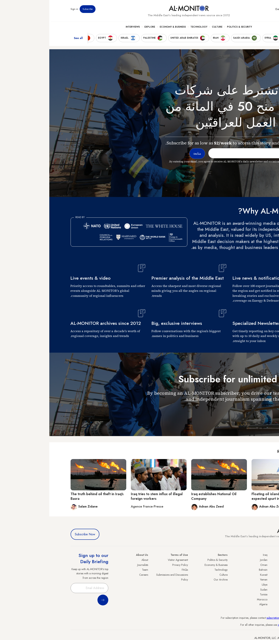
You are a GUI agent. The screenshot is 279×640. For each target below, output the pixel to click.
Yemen (214, 579)
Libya (215, 585)
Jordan (214, 560)
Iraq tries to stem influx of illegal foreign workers (107, 496)
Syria (255, 604)
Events (229, 11)
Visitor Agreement (129, 560)
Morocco (213, 599)
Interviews (83, 29)
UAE (255, 575)
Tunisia (214, 594)
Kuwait (214, 575)
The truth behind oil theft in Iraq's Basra (47, 496)
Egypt (255, 590)
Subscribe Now (36, 534)
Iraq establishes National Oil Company (164, 496)
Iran (256, 570)
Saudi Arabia (250, 565)
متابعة (250, 410)
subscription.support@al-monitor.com (237, 618)
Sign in (25, 11)
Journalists (93, 565)
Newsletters (242, 11)
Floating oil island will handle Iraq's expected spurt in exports (230, 496)
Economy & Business (123, 29)
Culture (168, 29)
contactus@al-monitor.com (243, 625)
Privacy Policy (131, 565)
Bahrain (214, 570)
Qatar (254, 594)
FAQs (135, 570)
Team (96, 570)
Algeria (214, 604)
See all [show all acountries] (29, 40)
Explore (100, 29)
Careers (94, 575)
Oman (214, 565)
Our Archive (171, 579)
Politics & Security (190, 29)
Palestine (253, 585)
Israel (255, 579)
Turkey (254, 560)
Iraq (216, 555)
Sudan (214, 590)
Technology (149, 29)
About (95, 560)
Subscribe (38, 11)
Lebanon (253, 599)
